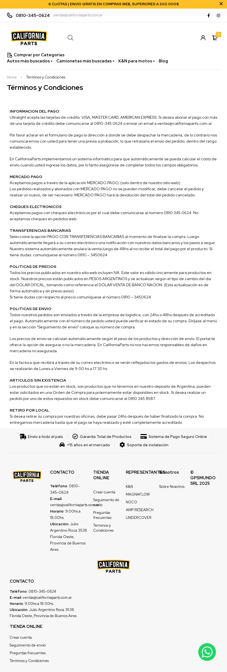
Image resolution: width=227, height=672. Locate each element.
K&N (129, 486)
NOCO (131, 502)
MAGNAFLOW (138, 494)
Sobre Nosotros (171, 486)
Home (12, 77)
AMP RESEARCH (139, 510)
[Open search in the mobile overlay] (125, 37)
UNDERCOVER (139, 517)
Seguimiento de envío (28, 645)
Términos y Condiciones (103, 528)
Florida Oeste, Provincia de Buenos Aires (43, 615)
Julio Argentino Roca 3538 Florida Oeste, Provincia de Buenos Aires (68, 536)
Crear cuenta (104, 492)
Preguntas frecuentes (102, 515)
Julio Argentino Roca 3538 (51, 609)
